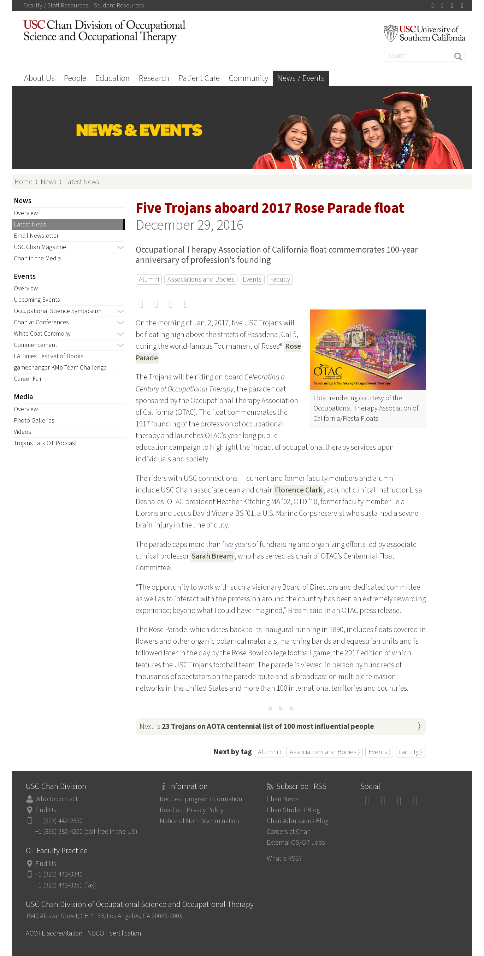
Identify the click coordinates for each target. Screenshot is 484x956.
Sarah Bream (212, 556)
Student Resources (119, 5)
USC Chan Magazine (40, 247)
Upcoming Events (37, 299)
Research (154, 78)
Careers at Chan (289, 832)
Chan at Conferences (41, 322)
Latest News (81, 182)
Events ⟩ (379, 752)
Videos (22, 431)
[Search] (425, 56)
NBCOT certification (114, 933)
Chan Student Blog (293, 810)
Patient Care (199, 78)
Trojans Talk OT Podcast (45, 443)
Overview (26, 213)
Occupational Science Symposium (57, 311)
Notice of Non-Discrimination (199, 821)
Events (252, 279)
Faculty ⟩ (410, 752)
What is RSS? (284, 858)
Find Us (45, 810)
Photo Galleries (34, 420)
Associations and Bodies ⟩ (325, 752)
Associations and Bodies (200, 279)
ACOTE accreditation (54, 933)
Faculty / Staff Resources (55, 5)
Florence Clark (298, 490)
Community (248, 78)
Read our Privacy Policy (191, 810)
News (49, 182)
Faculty (280, 279)
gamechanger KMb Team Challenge (60, 367)
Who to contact (56, 799)
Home (23, 182)
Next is (257, 726)
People (75, 78)
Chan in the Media (37, 258)
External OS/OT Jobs (296, 843)
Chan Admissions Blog (297, 821)
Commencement (35, 345)
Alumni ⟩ (269, 752)
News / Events (301, 78)
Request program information (201, 799)
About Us (39, 78)
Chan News (283, 799)
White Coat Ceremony (42, 333)
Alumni (149, 279)
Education (112, 78)
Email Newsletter (36, 235)
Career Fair (28, 378)
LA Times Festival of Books (48, 356)
